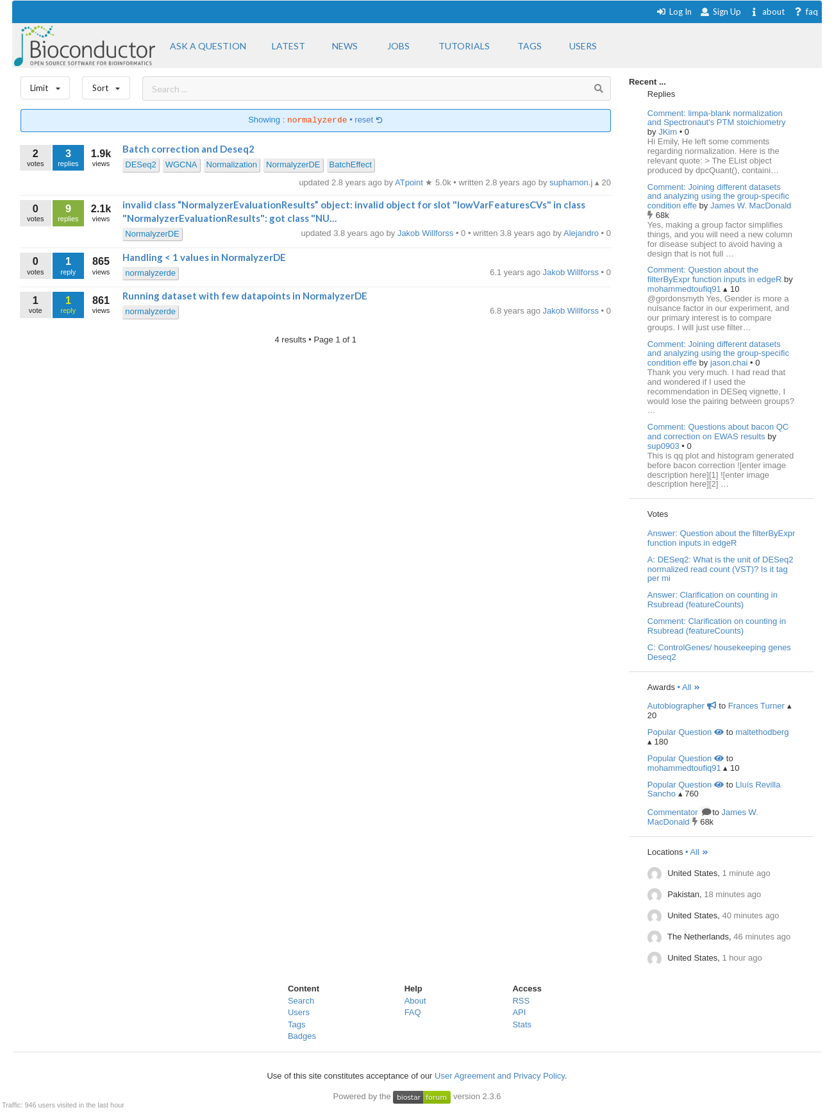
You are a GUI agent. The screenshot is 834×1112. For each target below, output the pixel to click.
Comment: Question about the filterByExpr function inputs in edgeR (714, 274)
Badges (302, 1036)
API (519, 1012)
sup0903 (664, 446)
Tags (296, 1024)
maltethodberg (761, 732)
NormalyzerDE (293, 164)
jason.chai (730, 362)
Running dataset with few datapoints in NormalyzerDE (244, 295)
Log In (674, 11)
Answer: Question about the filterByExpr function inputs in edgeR (721, 538)
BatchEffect (350, 164)
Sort (106, 85)
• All (689, 687)
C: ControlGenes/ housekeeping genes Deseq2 (719, 652)
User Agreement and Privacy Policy (500, 1076)
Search (301, 1001)
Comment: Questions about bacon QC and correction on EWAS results (717, 431)
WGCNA (181, 164)
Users (299, 1012)
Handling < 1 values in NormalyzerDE (204, 257)
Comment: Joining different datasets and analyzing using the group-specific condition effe (718, 196)
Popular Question (685, 732)
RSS (521, 1001)
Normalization (231, 164)
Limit (45, 85)
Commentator (678, 812)
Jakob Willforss (572, 272)
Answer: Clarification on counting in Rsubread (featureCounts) (712, 599)
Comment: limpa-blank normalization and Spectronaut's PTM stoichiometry (716, 118)
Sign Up (720, 11)
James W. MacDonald (750, 205)
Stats (521, 1024)
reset (368, 120)
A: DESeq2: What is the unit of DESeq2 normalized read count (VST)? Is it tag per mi (720, 569)
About (415, 1001)
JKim (669, 132)
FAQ (412, 1012)
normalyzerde (150, 273)
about (767, 11)
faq (805, 11)
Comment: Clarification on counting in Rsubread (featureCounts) (716, 626)
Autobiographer (682, 706)
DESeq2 (140, 164)
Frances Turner (756, 706)
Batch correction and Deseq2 (188, 149)
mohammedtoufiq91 (685, 289)
